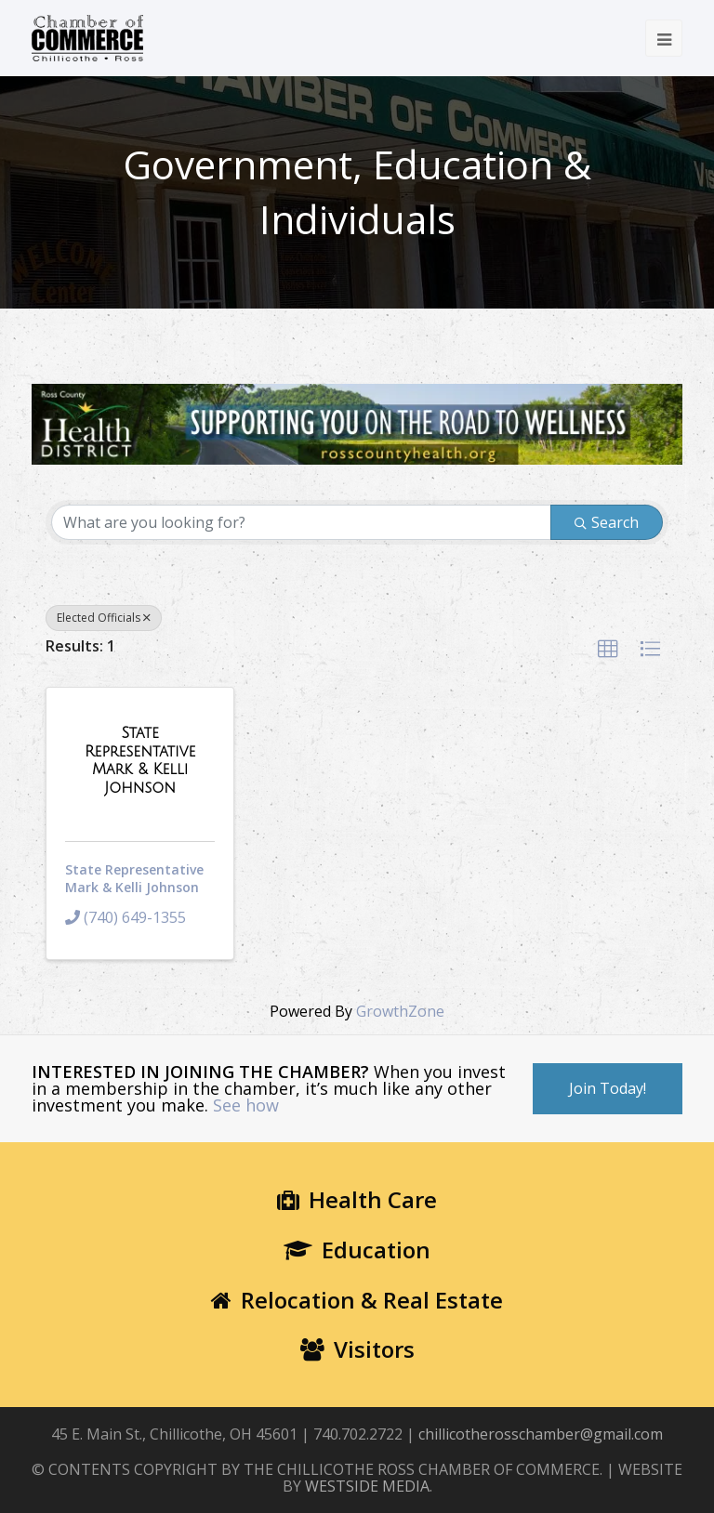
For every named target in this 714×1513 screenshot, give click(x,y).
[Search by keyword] (301, 522)
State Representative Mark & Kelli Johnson (134, 879)
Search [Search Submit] (607, 522)
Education (357, 1249)
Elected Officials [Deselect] (104, 617)
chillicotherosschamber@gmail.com (540, 1434)
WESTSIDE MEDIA (367, 1486)
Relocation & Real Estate (357, 1299)
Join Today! (607, 1088)
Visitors (357, 1349)
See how (246, 1105)
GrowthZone (400, 1011)
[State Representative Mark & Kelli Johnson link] (140, 760)
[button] (608, 649)
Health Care (357, 1199)
